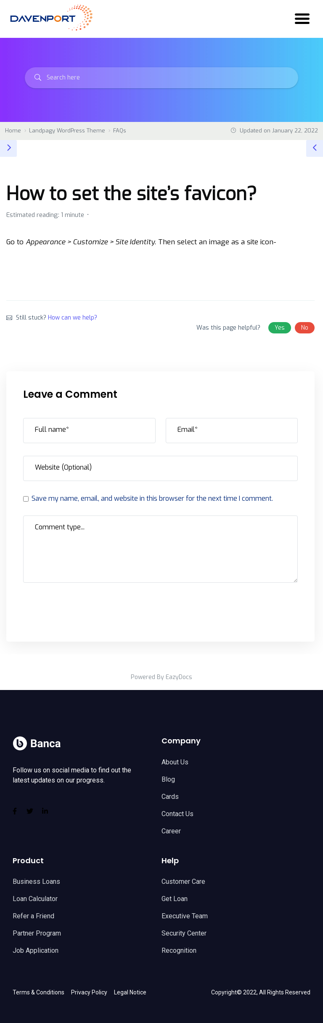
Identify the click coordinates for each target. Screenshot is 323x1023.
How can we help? (72, 318)
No (304, 328)
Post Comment (61, 605)
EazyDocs (179, 677)
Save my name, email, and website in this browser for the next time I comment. (152, 498)
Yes (280, 328)
